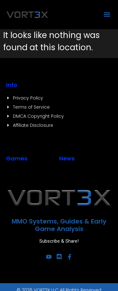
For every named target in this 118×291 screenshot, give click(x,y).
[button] (107, 14)
